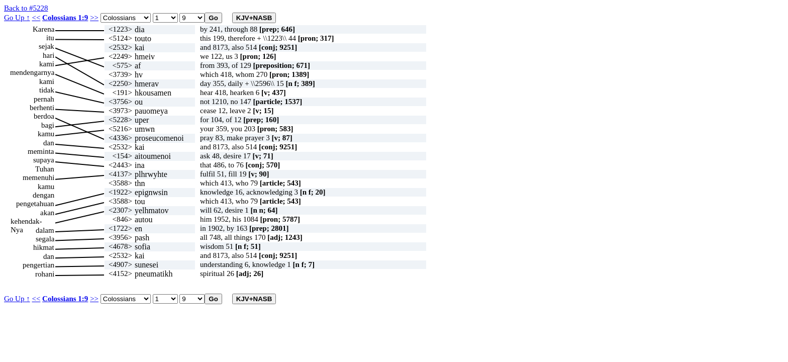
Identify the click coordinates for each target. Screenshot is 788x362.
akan (47, 213)
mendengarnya (32, 72)
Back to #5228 (26, 8)
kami (46, 64)
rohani (44, 274)
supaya (43, 160)
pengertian (38, 265)
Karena (43, 29)
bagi (47, 125)
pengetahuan (35, 204)
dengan (43, 195)
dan (48, 143)
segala (45, 239)
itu (50, 38)
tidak (46, 90)
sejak (46, 46)
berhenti (42, 108)
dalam (45, 230)
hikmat (43, 247)
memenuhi (38, 177)
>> (94, 18)
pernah (44, 99)
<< (36, 18)
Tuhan (44, 169)
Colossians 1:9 (65, 18)
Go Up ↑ (17, 18)
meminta (41, 151)
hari (48, 55)
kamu (46, 134)
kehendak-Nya (26, 221)
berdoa (44, 116)
